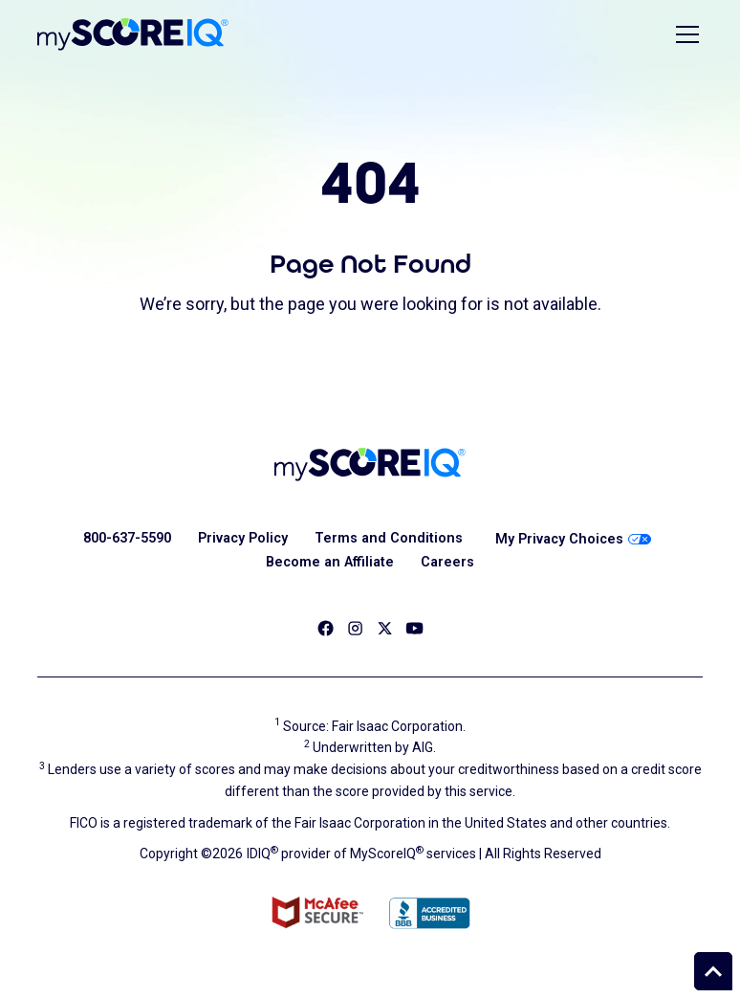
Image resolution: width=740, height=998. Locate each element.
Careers (447, 562)
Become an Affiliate (330, 562)
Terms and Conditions (389, 538)
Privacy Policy (243, 538)
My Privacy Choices (573, 539)
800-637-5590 (127, 538)
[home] (133, 34)
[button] (683, 34)
